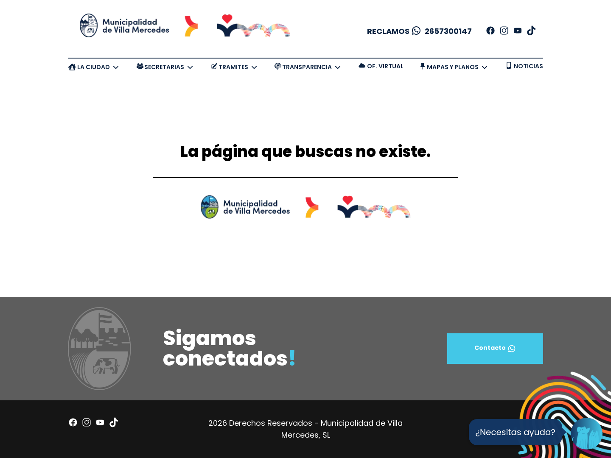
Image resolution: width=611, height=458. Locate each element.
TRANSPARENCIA (307, 67)
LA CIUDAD (93, 67)
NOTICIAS (528, 66)
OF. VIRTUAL (385, 66)
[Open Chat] (587, 434)
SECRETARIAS (164, 67)
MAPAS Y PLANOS (453, 67)
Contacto (495, 349)
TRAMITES (233, 67)
